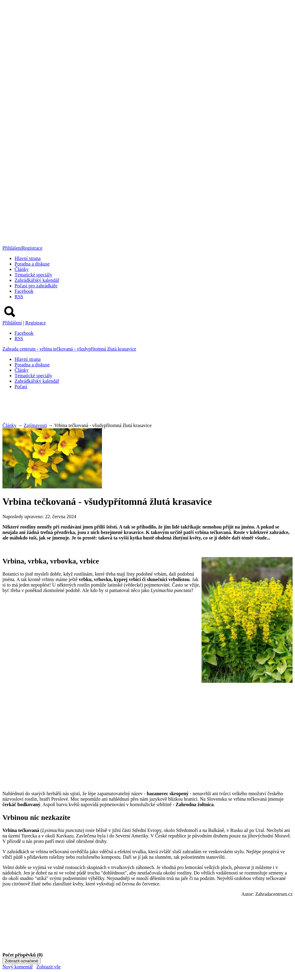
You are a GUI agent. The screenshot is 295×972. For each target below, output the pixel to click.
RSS (19, 296)
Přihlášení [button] (12, 248)
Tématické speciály (33, 274)
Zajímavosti (35, 425)
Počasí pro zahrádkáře (36, 285)
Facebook (24, 291)
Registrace (32, 248)
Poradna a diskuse (32, 263)
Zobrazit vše (48, 966)
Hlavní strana (28, 258)
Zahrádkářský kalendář (37, 280)
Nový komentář (17, 966)
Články (22, 269)
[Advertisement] (112, 408)
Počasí (21, 386)
